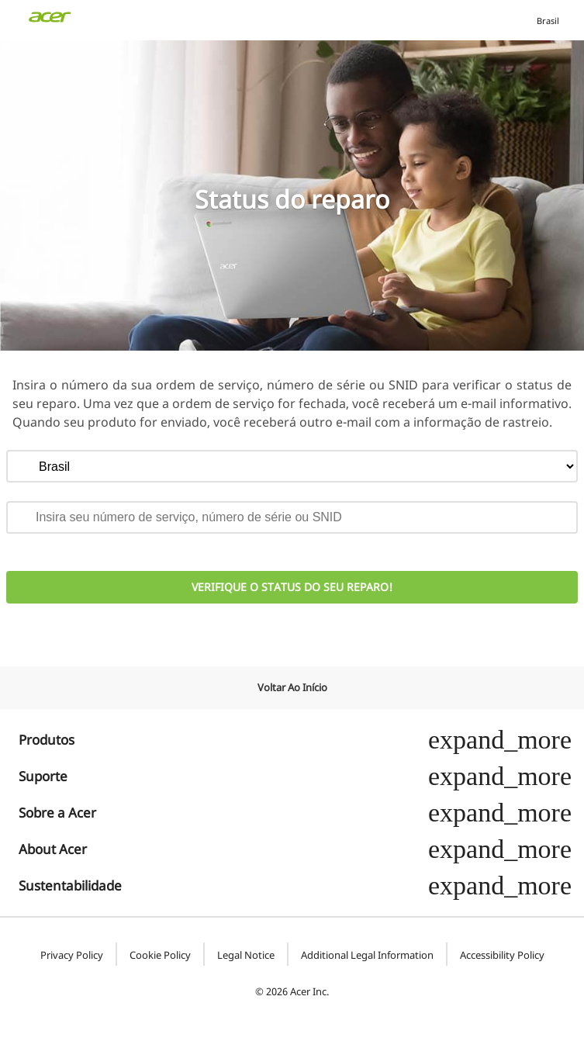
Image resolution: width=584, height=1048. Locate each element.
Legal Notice (246, 955)
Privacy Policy (71, 955)
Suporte (295, 776)
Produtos (295, 739)
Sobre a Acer (295, 812)
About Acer (295, 849)
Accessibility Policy (502, 955)
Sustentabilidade (295, 885)
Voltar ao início (292, 687)
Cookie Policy (160, 955)
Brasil (546, 20)
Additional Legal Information (367, 955)
